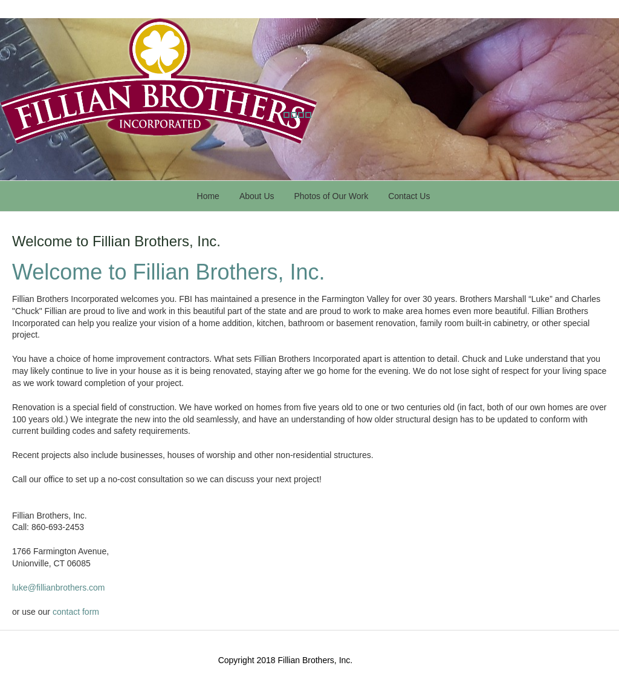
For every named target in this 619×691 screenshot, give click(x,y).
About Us (256, 196)
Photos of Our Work (331, 196)
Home (208, 196)
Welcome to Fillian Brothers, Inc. (116, 241)
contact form (76, 612)
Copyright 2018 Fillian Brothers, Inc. (285, 660)
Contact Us (409, 196)
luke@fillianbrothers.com (58, 587)
